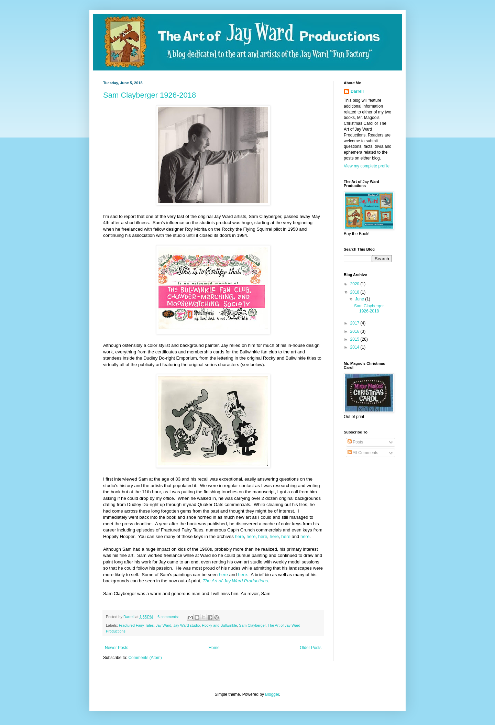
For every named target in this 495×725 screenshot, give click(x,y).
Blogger (272, 694)
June (360, 299)
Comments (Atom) (145, 657)
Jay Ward (163, 625)
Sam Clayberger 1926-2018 (149, 95)
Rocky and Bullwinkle (219, 625)
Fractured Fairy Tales (136, 625)
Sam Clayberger (252, 625)
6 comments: (168, 617)
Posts (355, 442)
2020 (355, 284)
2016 (355, 331)
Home (214, 647)
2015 (355, 339)
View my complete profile (366, 166)
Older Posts (310, 647)
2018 (355, 292)
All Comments (363, 452)
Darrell (357, 91)
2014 (355, 347)
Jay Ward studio (186, 625)
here (239, 536)
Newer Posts (116, 647)
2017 (355, 323)
